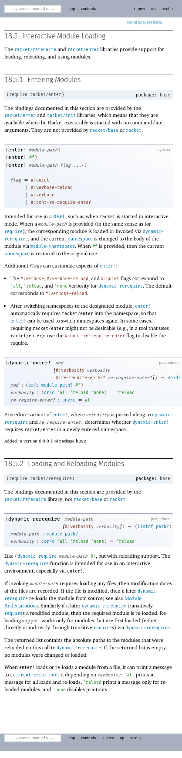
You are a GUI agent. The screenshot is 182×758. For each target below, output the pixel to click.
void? (174, 378)
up (153, 9)
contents (88, 9)
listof (145, 526)
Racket (144, 22)
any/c (68, 400)
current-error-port (36, 675)
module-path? (57, 385)
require (18, 94)
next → (167, 9)
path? (162, 526)
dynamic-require (37, 556)
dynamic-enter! (29, 363)
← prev (139, 9)
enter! (17, 150)
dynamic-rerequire (120, 286)
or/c (33, 385)
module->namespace (52, 246)
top (72, 9)
